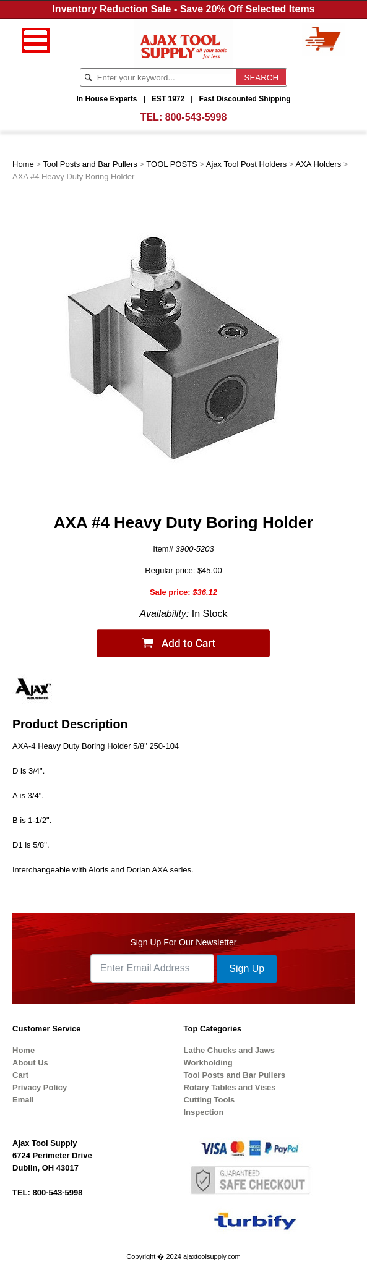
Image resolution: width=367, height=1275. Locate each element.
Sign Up (246, 968)
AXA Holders (318, 164)
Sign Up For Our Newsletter (184, 942)
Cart (20, 1075)
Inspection (204, 1112)
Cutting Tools (209, 1099)
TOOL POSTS (171, 164)
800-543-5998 (196, 117)
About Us (30, 1062)
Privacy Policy (39, 1087)
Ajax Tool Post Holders (246, 164)
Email (23, 1099)
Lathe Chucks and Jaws (229, 1050)
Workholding (208, 1062)
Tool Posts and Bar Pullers (90, 164)
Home (23, 164)
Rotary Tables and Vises (230, 1087)
